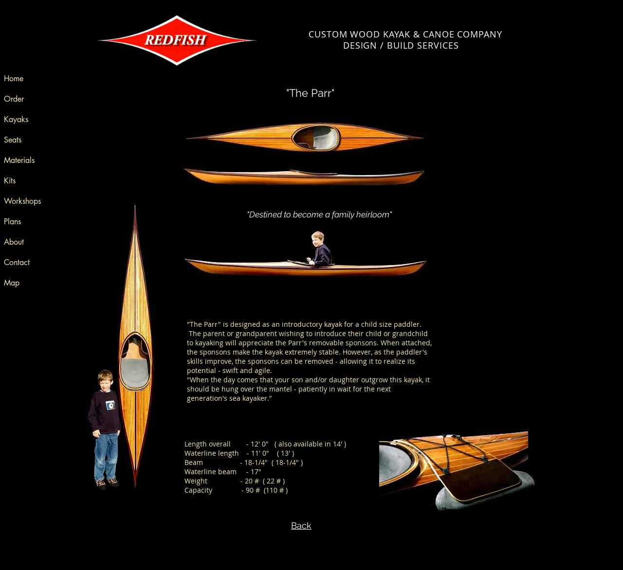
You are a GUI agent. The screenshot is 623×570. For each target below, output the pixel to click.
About (14, 242)
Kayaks (16, 119)
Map (11, 283)
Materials (19, 160)
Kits (10, 181)
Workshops (22, 201)
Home (13, 78)
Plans (12, 221)
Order (14, 99)
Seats (12, 140)
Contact (17, 262)
